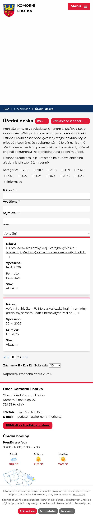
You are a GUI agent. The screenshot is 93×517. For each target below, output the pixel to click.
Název (9, 190)
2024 (52, 176)
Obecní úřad (22, 109)
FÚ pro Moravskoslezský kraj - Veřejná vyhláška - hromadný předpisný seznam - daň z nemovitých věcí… (46, 252)
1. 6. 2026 (12, 334)
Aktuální (12, 288)
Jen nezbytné (48, 511)
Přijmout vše (27, 511)
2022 (24, 176)
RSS (42, 121)
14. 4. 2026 (13, 267)
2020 (80, 170)
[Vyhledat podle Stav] (46, 234)
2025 (66, 176)
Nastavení (67, 511)
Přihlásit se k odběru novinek (28, 425)
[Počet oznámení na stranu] (55, 365)
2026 (80, 176)
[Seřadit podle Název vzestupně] (16, 189)
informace (14, 182)
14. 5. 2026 (13, 278)
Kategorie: (10, 170)
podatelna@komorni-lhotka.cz (39, 417)
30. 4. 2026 (13, 323)
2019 (67, 170)
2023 (38, 176)
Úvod (6, 109)
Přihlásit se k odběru (70, 121)
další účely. (79, 494)
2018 (53, 170)
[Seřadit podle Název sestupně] (16, 190)
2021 (10, 176)
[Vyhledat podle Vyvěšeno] (46, 209)
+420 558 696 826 (29, 412)
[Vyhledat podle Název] (46, 196)
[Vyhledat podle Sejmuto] (46, 221)
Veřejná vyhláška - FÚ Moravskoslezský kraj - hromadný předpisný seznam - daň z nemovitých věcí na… (46, 311)
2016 (26, 170)
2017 (39, 170)
